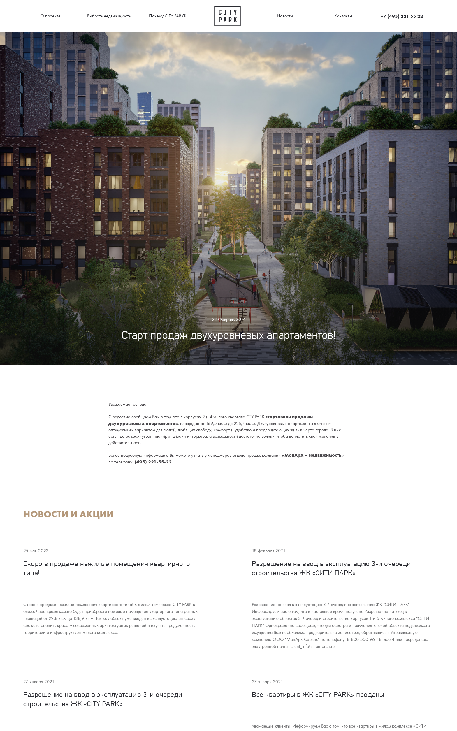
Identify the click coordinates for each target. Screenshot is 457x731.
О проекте (50, 16)
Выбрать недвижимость (109, 16)
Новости (285, 16)
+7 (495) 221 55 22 (402, 16)
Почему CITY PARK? (167, 16)
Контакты (343, 16)
